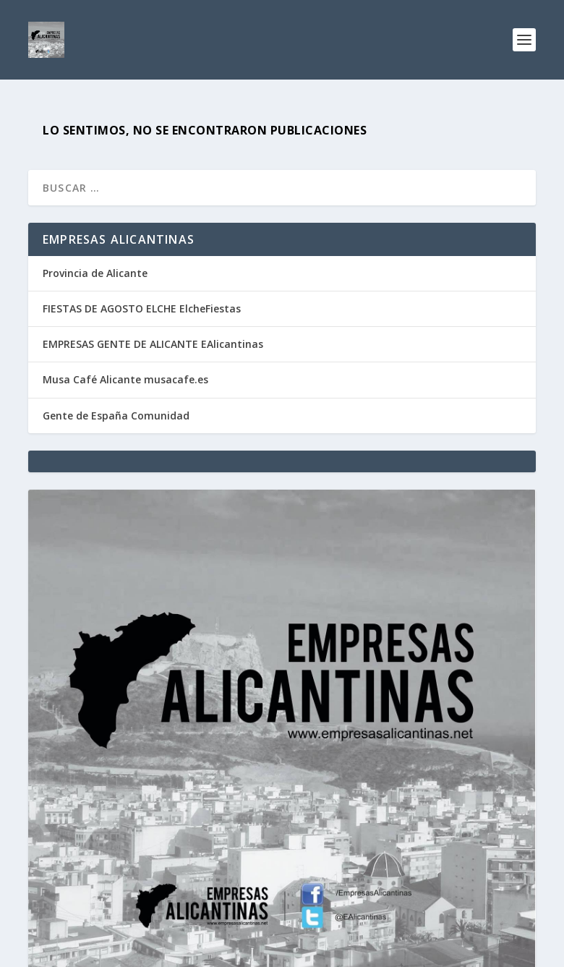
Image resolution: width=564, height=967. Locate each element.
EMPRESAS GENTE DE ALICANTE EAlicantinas (153, 344)
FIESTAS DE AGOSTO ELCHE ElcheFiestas (142, 308)
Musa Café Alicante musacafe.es (125, 379)
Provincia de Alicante (95, 273)
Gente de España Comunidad (116, 415)
